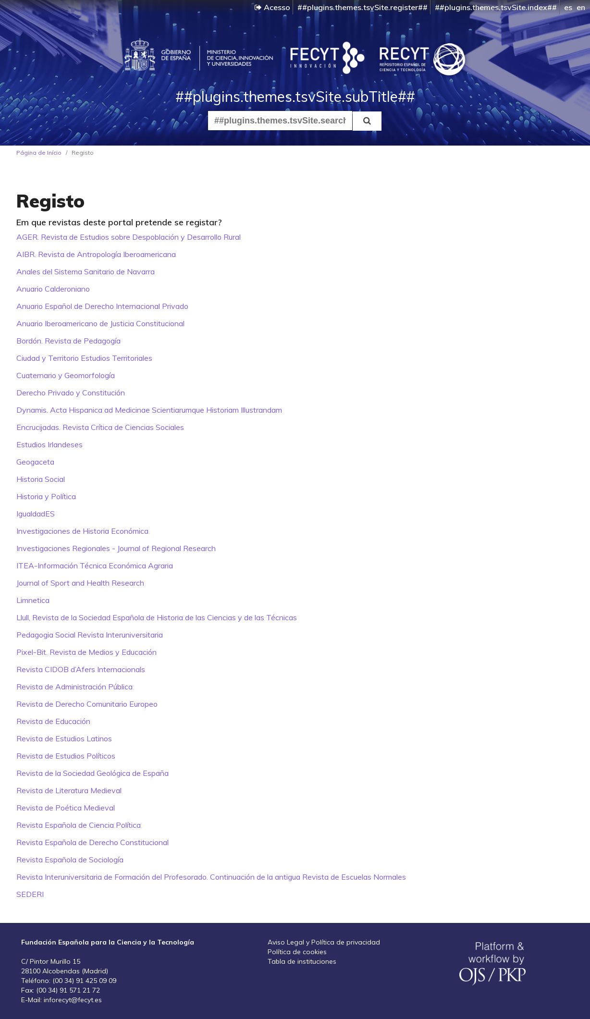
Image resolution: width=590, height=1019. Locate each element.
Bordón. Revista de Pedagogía (68, 340)
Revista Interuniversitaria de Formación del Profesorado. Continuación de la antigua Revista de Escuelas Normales (211, 877)
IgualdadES (35, 513)
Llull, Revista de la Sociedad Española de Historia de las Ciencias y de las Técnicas (156, 617)
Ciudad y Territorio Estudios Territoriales (84, 358)
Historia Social (40, 479)
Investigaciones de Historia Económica (82, 531)
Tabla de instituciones (302, 961)
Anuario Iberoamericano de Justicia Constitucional (100, 323)
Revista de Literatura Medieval (69, 790)
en (581, 7)
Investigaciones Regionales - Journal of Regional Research (116, 548)
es (568, 7)
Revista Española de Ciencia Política (78, 825)
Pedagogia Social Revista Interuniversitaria (89, 634)
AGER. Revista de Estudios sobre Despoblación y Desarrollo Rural (128, 237)
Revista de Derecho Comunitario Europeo (87, 704)
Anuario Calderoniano (53, 289)
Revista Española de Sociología (69, 859)
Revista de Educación (53, 721)
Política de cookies (297, 951)
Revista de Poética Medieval (65, 807)
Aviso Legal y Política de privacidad (324, 942)
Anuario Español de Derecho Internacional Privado (102, 306)
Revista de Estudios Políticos (65, 756)
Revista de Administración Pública (74, 686)
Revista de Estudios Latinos (64, 738)
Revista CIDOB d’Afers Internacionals (80, 669)
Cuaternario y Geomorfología (65, 375)
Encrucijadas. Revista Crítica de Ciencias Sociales (100, 427)
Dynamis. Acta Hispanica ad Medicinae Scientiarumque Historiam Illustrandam (149, 410)
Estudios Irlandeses (49, 444)
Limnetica (32, 600)
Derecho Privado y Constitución (70, 392)
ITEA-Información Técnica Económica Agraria (94, 565)
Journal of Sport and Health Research (80, 583)
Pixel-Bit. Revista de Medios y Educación (86, 652)
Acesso (272, 7)
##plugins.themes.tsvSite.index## (496, 7)
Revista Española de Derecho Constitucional (92, 842)
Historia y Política (46, 496)
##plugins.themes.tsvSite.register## (362, 7)
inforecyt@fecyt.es (73, 999)
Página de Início (38, 152)
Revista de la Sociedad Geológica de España (92, 773)
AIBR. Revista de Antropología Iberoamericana (96, 254)
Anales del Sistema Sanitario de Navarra (85, 271)
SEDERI (30, 894)
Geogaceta (35, 462)
